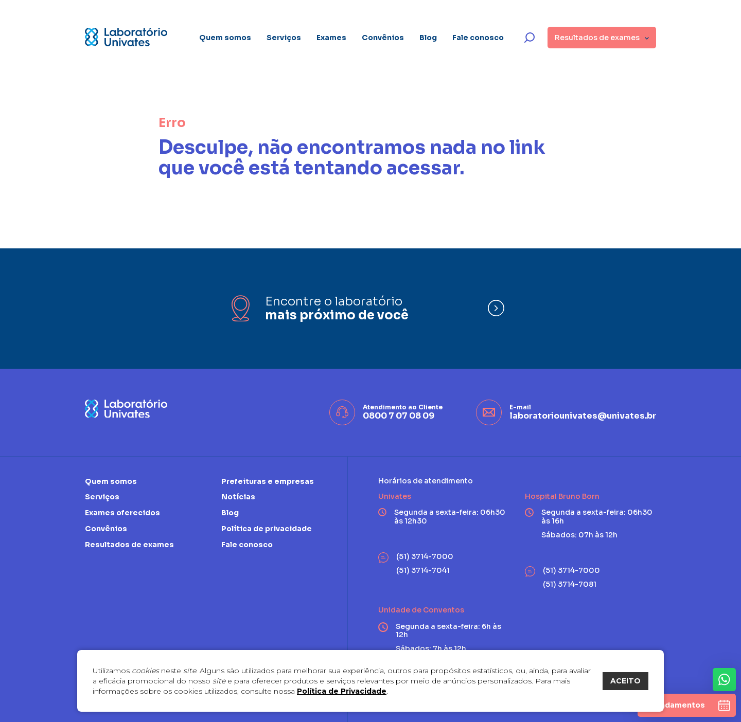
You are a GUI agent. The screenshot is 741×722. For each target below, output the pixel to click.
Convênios (383, 37)
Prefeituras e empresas (267, 481)
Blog (428, 37)
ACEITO (625, 680)
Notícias (238, 496)
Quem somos (225, 37)
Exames (331, 37)
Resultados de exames (129, 544)
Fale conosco (478, 37)
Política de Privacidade (341, 691)
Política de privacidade (266, 528)
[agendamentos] (687, 705)
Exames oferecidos (122, 512)
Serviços (284, 37)
